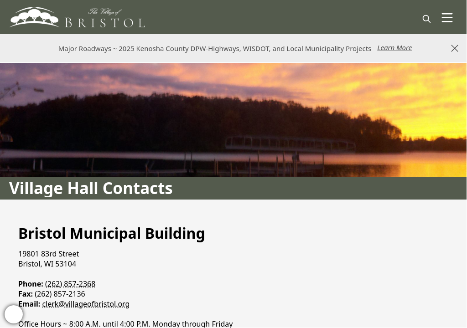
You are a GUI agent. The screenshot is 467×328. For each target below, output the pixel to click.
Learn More (394, 47)
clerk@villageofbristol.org (86, 304)
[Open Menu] (447, 17)
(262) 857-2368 (70, 284)
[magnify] (427, 19)
